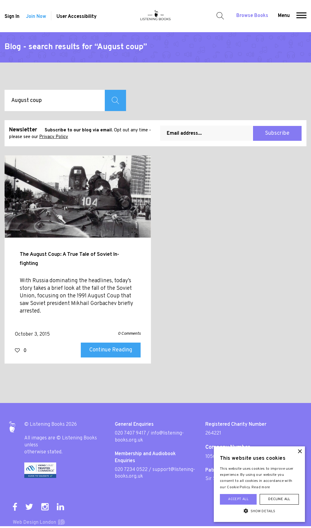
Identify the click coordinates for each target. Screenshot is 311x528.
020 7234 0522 (131, 470)
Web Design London (34, 523)
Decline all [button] (279, 499)
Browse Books (252, 16)
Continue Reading (110, 350)
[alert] (259, 484)
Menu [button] (284, 16)
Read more (260, 487)
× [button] (299, 451)
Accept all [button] (238, 499)
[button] (301, 16)
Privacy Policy (53, 137)
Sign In (12, 17)
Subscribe (277, 133)
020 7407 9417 (130, 433)
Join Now (36, 17)
